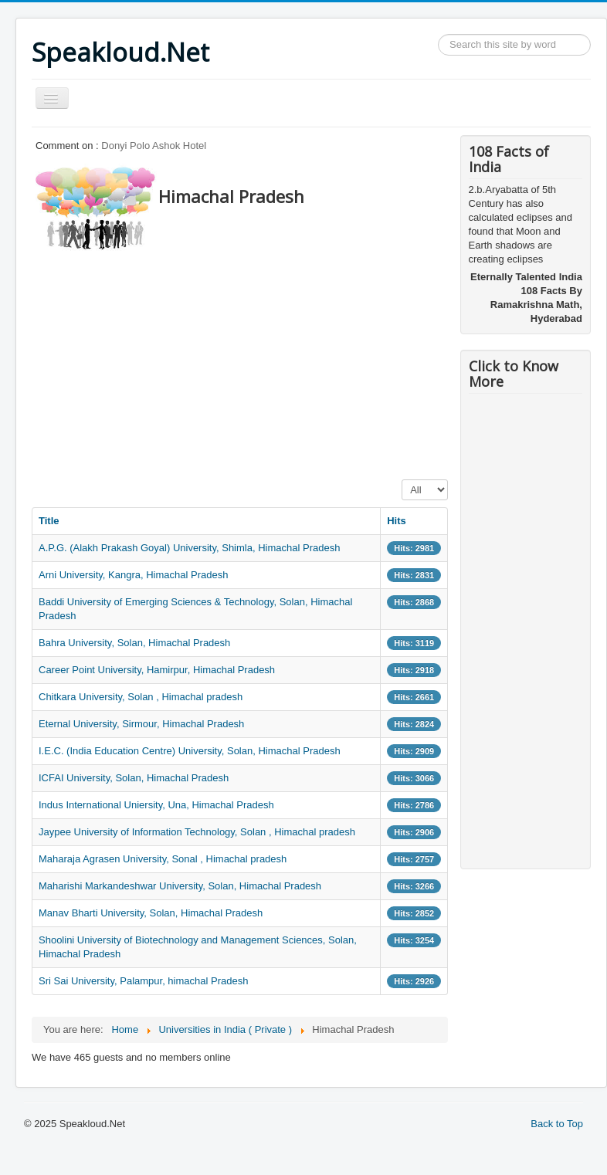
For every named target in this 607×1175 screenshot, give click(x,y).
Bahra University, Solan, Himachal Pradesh (134, 642)
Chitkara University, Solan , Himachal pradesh (140, 697)
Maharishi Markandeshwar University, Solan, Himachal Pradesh (180, 886)
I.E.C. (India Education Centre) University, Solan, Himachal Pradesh (190, 751)
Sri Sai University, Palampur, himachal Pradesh (143, 981)
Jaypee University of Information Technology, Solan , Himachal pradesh (197, 832)
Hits (396, 521)
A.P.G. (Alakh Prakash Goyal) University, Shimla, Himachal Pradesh (189, 548)
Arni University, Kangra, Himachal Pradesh (133, 575)
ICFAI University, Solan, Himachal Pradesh (134, 778)
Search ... (438, 34)
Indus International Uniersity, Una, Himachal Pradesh (156, 805)
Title (49, 521)
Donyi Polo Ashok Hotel (153, 145)
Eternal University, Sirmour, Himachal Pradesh (141, 724)
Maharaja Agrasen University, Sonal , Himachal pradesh (163, 859)
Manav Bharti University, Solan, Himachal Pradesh (151, 913)
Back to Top (557, 1123)
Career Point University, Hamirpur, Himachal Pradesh (157, 670)
